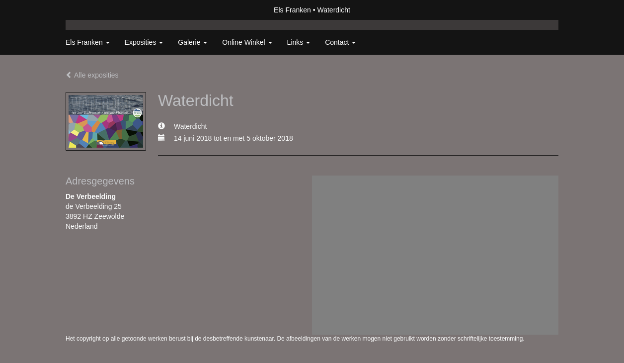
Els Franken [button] (88, 42)
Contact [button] (340, 42)
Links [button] (299, 42)
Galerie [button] (192, 42)
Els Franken (292, 10)
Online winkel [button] (247, 42)
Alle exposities (92, 75)
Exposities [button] (144, 42)
